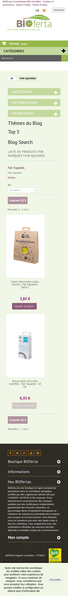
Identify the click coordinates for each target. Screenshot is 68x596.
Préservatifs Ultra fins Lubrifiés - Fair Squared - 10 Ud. (25, 383)
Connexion (58, 10)
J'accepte (55, 579)
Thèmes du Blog (25, 123)
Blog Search (20, 142)
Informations (24, 102)
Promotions (22, 113)
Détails (12, 177)
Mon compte (18, 537)
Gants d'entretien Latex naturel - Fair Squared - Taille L (25, 284)
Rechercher (64, 58)
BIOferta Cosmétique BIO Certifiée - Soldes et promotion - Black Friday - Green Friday (28, 3)
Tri (9, 185)
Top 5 (13, 132)
